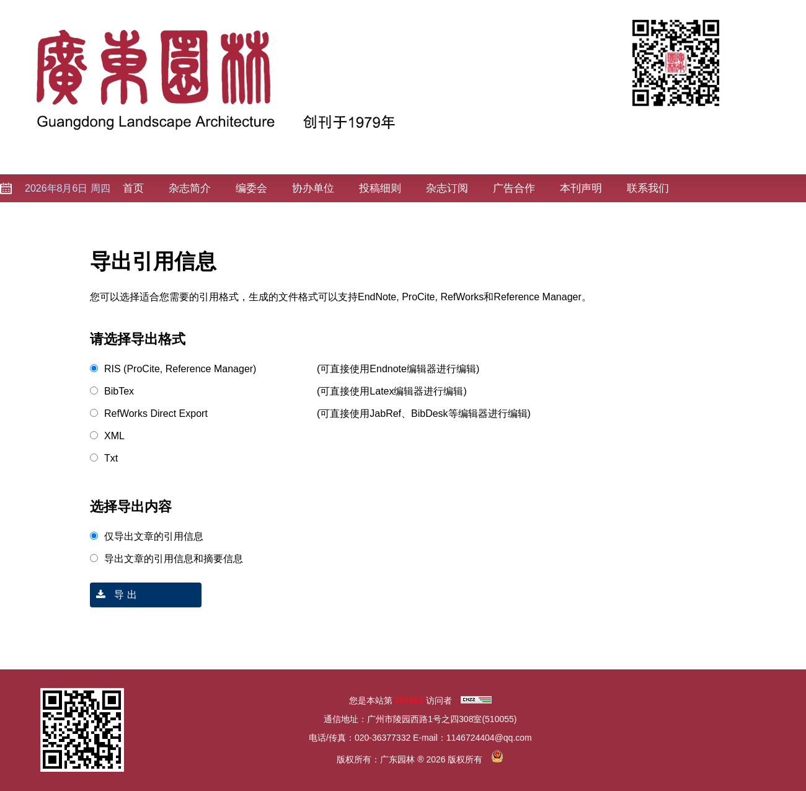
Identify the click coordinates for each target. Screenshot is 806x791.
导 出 (113, 594)
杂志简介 (190, 188)
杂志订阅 (447, 188)
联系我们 (648, 188)
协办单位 (313, 188)
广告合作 (514, 188)
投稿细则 (380, 188)
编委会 (251, 188)
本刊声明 (581, 188)
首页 (133, 188)
